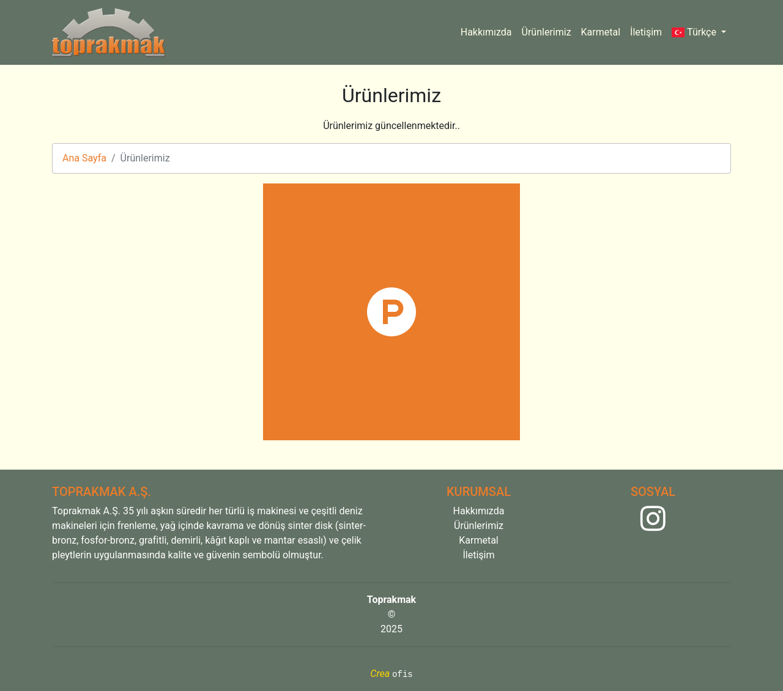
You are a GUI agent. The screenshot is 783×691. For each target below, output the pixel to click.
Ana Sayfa (84, 158)
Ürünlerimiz (546, 32)
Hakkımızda (486, 32)
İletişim (646, 32)
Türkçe (695, 32)
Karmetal (601, 32)
